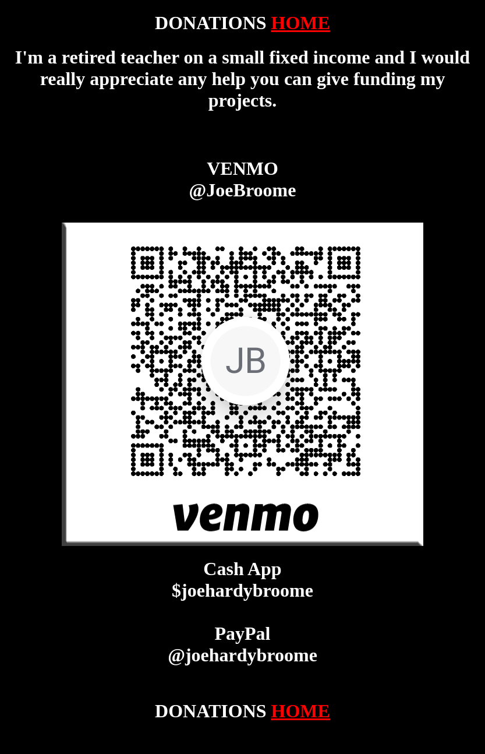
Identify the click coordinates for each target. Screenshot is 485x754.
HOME (300, 22)
